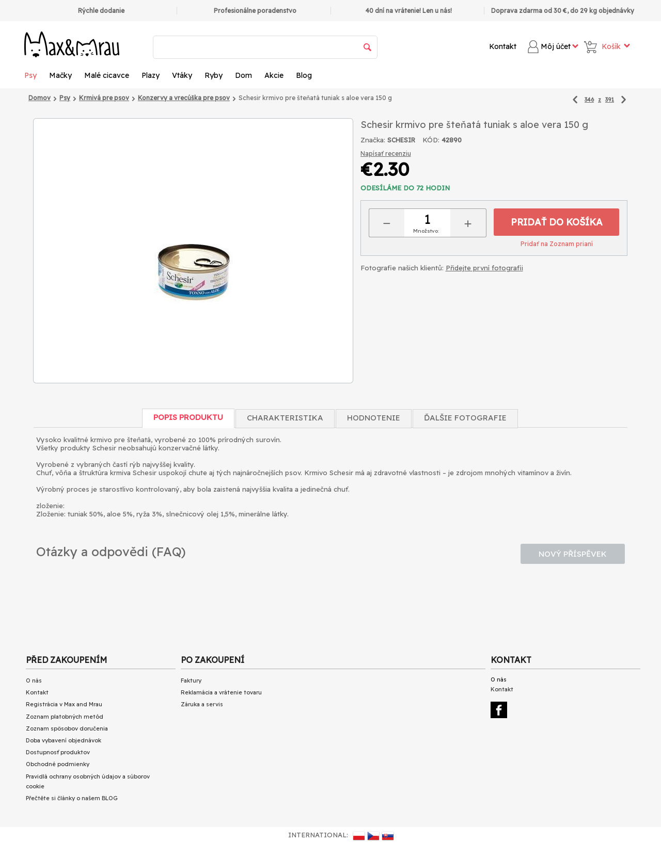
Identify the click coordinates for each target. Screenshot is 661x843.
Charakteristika (285, 418)
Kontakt (502, 46)
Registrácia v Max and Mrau (64, 704)
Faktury (191, 680)
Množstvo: (426, 231)
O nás (34, 680)
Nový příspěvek (573, 554)
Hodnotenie (373, 418)
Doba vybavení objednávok (63, 740)
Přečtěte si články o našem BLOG (72, 798)
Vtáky (182, 75)
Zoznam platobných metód (64, 716)
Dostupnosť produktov (58, 752)
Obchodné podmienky (57, 764)
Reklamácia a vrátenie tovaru (221, 692)
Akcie (274, 75)
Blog (304, 75)
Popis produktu (188, 417)
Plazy (150, 75)
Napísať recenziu (385, 153)
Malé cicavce (106, 75)
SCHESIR (401, 140)
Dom (243, 75)
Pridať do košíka (557, 222)
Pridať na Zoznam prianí (557, 244)
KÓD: (430, 140)
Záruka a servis (202, 704)
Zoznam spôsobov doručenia (67, 728)
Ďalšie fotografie (465, 418)
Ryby (213, 75)
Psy (30, 75)
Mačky (60, 75)
